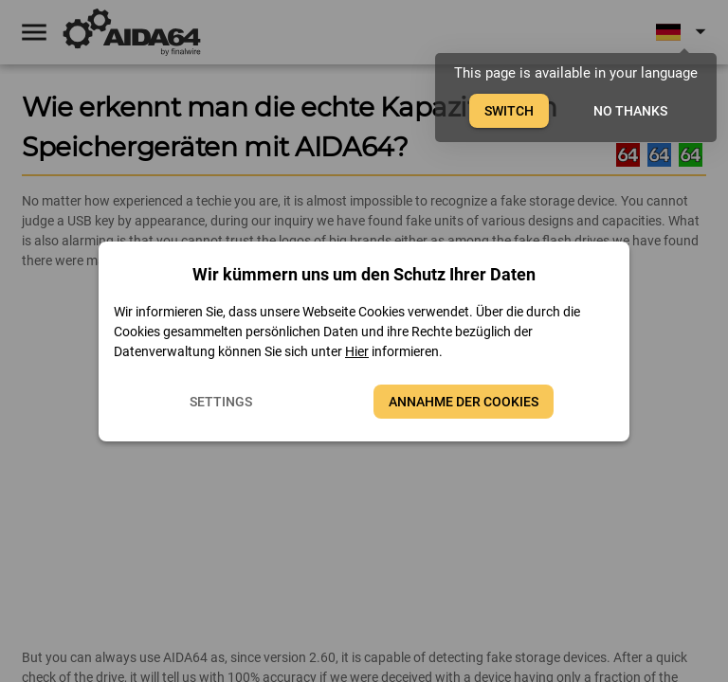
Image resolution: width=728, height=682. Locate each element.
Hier (357, 351)
